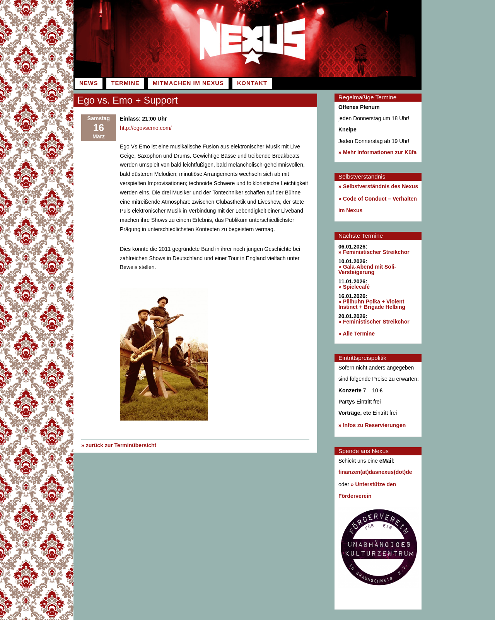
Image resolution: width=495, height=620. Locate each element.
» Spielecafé (354, 287)
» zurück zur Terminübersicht (118, 445)
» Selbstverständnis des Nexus (378, 186)
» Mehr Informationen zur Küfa (377, 152)
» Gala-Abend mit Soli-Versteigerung (367, 269)
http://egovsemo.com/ (146, 128)
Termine (125, 83)
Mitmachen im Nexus (188, 83)
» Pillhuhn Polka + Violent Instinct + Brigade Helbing (371, 304)
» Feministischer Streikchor (374, 252)
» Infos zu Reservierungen (372, 425)
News (88, 83)
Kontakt (252, 83)
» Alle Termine (356, 333)
